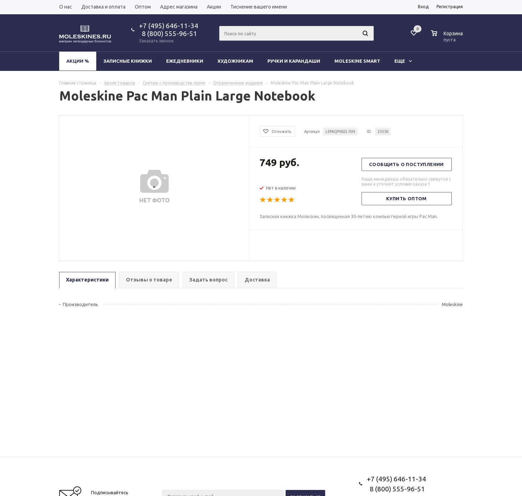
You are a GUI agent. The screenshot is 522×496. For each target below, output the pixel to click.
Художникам (235, 60)
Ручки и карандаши (293, 60)
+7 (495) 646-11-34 (168, 26)
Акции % (77, 60)
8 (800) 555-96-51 (168, 33)
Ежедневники (184, 60)
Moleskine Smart (357, 60)
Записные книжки (127, 60)
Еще (403, 60)
